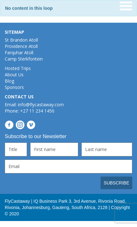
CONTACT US (19, 97)
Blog (9, 81)
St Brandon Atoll (21, 40)
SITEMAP (14, 32)
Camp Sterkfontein (24, 59)
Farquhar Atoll (19, 52)
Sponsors (14, 87)
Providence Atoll (21, 46)
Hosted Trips (18, 68)
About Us (14, 75)
